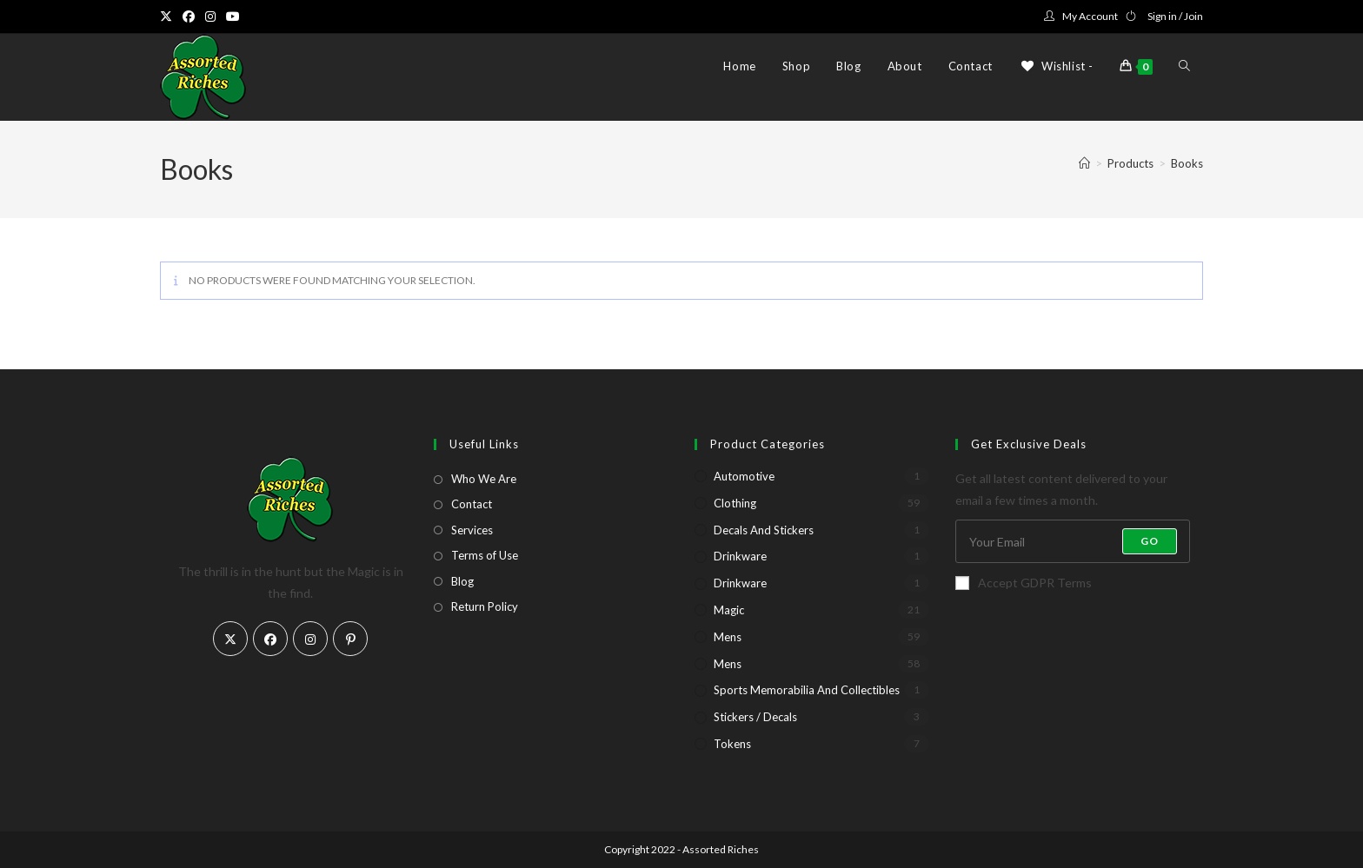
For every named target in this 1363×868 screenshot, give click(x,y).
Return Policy (484, 606)
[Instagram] (310, 638)
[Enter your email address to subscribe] (1072, 541)
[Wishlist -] (1056, 66)
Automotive (744, 476)
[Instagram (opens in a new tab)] (210, 16)
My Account (1090, 16)
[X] (230, 638)
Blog (462, 581)
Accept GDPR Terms (1023, 582)
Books (1187, 163)
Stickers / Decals (755, 717)
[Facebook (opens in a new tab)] (188, 16)
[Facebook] (270, 638)
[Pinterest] (350, 638)
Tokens (732, 744)
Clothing (735, 503)
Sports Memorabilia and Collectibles (807, 690)
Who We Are (483, 479)
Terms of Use (484, 555)
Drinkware (740, 556)
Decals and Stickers (764, 530)
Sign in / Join (1175, 16)
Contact (471, 504)
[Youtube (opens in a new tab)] (233, 16)
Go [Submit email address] (1149, 540)
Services (472, 530)
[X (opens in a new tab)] (168, 16)
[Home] (1084, 163)
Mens (727, 637)
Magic (729, 610)
